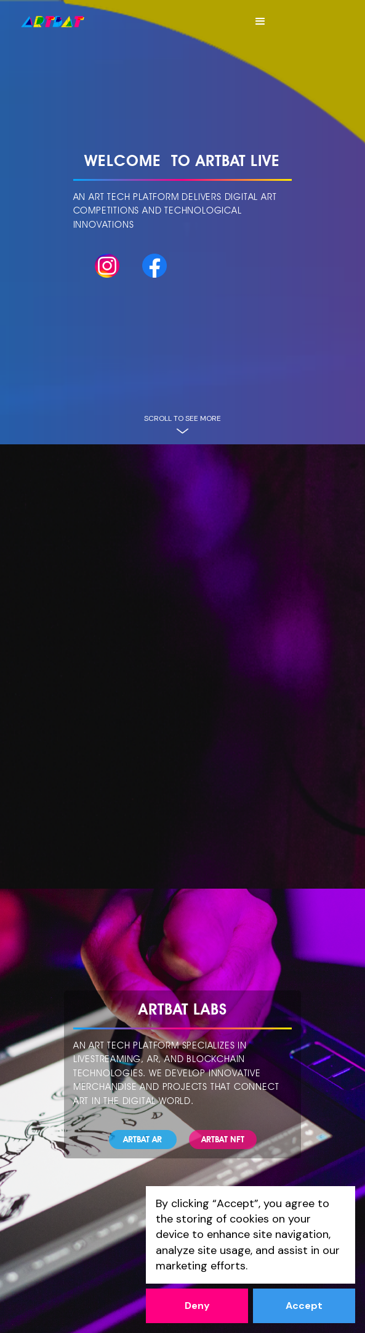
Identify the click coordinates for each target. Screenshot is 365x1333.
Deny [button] (197, 1305)
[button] (260, 21)
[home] (52, 21)
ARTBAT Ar (142, 1139)
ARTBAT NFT (222, 1139)
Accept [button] (304, 1305)
